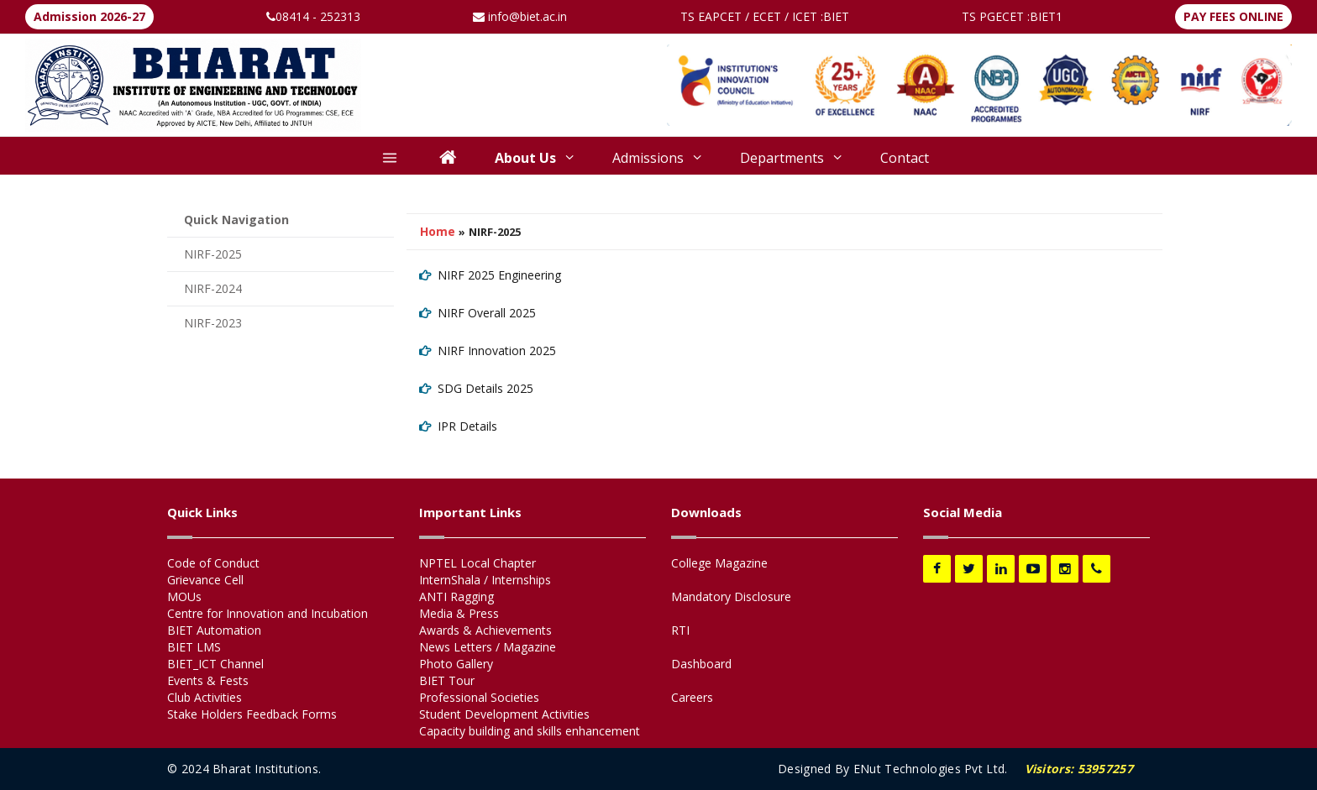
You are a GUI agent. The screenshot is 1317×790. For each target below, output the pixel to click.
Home (437, 231)
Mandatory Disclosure (731, 596)
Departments (791, 158)
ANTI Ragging (456, 596)
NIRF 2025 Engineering (499, 275)
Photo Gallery (456, 664)
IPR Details (467, 426)
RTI (680, 630)
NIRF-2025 (213, 254)
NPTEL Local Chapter (477, 563)
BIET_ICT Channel (215, 664)
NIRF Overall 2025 (487, 313)
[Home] (448, 159)
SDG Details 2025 (485, 388)
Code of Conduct (213, 563)
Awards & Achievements (485, 630)
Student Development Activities (504, 714)
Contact (904, 158)
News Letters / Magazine (487, 647)
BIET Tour (447, 680)
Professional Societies (479, 697)
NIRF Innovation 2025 (497, 350)
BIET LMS (194, 647)
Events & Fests (208, 680)
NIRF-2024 (213, 288)
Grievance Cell (205, 580)
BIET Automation (214, 630)
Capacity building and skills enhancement (529, 731)
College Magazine (719, 563)
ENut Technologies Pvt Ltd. (930, 769)
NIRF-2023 (213, 323)
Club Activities (204, 697)
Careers (692, 697)
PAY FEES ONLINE (1233, 16)
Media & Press (459, 613)
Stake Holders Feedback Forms (252, 714)
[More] (389, 159)
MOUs (184, 596)
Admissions (656, 158)
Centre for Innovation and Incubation (267, 613)
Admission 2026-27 (89, 16)
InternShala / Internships (485, 580)
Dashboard (701, 664)
